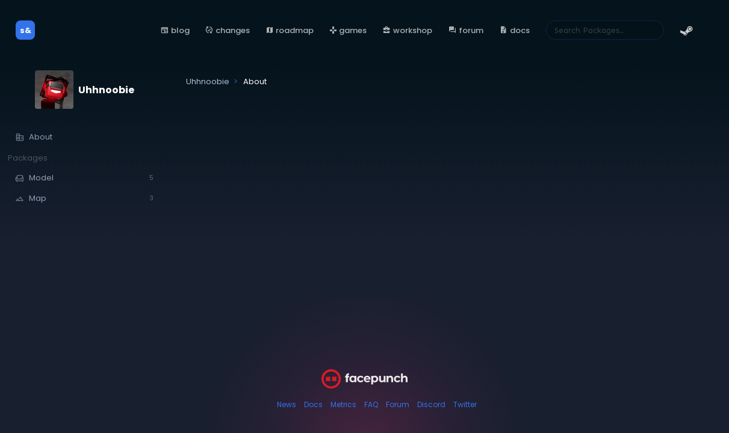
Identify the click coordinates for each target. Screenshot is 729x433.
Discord (431, 404)
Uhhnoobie (106, 90)
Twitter (465, 404)
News (286, 404)
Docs (313, 404)
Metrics (343, 404)
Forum (397, 404)
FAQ (371, 404)
